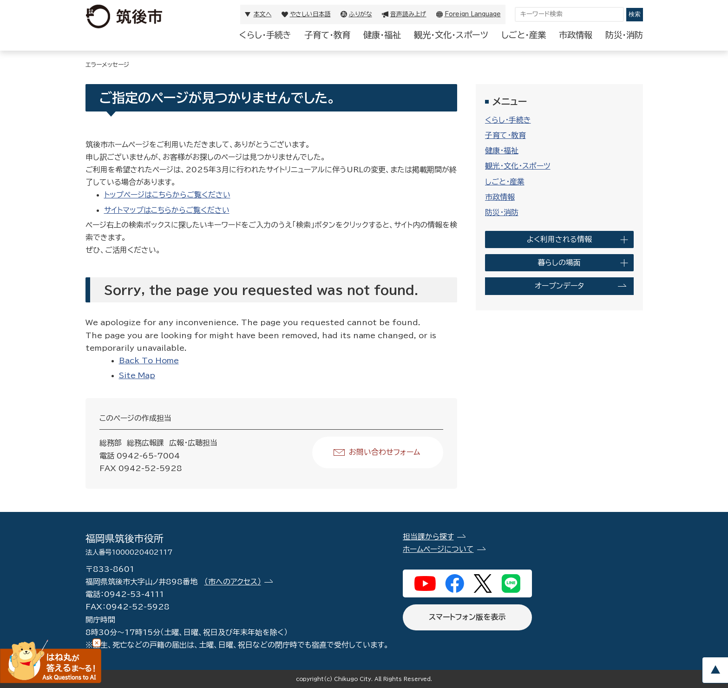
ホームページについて (438, 549)
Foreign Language (473, 14)
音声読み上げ (408, 14)
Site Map (137, 375)
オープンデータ (559, 285)
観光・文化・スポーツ (451, 35)
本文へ (263, 14)
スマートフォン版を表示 (467, 617)
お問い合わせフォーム (384, 452)
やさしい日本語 (310, 14)
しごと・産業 (523, 35)
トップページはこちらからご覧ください (167, 194)
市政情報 (575, 35)
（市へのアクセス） (232, 581)
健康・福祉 (382, 35)
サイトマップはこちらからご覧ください (167, 210)
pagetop (715, 670)
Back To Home (149, 360)
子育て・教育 (327, 35)
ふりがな (360, 14)
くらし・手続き (265, 35)
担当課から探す (428, 536)
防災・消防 (624, 35)
